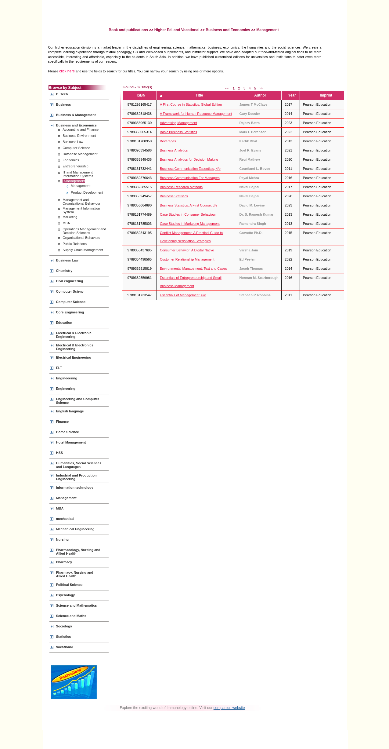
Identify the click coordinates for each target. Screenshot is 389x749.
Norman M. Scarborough (258, 278)
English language (70, 411)
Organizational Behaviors (81, 237)
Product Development (87, 192)
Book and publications (129, 30)
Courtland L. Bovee (254, 168)
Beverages (168, 141)
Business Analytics (174, 150)
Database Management (80, 154)
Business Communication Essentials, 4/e (190, 168)
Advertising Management (178, 123)
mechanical (65, 519)
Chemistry (64, 270)
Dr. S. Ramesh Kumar (256, 214)
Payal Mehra (249, 178)
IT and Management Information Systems (78, 174)
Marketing (70, 217)
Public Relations (75, 244)
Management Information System (81, 210)
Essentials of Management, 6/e (183, 295)
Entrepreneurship (75, 166)
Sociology (64, 626)
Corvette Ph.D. (250, 233)
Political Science (69, 584)
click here (67, 71)
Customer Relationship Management (187, 259)
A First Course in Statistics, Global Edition (191, 104)
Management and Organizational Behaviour (81, 201)
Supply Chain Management (83, 250)
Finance (62, 421)
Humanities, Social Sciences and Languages (79, 465)
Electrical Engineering (74, 357)
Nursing (62, 539)
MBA (66, 223)
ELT (59, 368)
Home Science (67, 432)
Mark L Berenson (252, 132)
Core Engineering (70, 312)
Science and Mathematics (76, 605)
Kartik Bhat (248, 141)
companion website (229, 708)
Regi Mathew (249, 159)
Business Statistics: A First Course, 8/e (188, 205)
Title (199, 95)
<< (227, 88)
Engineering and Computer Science (77, 400)
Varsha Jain (248, 250)
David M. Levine (252, 205)
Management (74, 181)
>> (262, 88)
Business (63, 104)
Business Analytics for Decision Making (189, 159)
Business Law (73, 142)
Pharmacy (64, 562)
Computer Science (76, 148)
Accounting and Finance (81, 129)
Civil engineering (69, 281)
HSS (59, 453)
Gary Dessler (249, 113)
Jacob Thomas (251, 268)
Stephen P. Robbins (254, 295)
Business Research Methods (181, 187)
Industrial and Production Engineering (76, 477)
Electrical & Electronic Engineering (74, 334)
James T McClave (253, 104)
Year (292, 95)
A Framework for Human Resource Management (196, 113)
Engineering (66, 388)
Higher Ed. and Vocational (177, 30)
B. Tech (62, 94)
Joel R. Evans (250, 150)
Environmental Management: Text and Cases (193, 268)
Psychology (65, 595)
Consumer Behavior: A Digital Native (187, 250)
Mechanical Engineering (75, 529)
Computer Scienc (70, 291)
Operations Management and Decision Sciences (84, 231)
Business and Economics (228, 30)
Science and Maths (71, 616)
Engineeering (66, 378)
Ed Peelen (247, 259)
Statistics (63, 636)
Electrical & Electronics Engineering (74, 347)
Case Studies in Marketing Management (190, 223)
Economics (71, 160)
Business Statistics (174, 196)
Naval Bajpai (249, 187)
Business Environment (79, 135)
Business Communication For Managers (190, 178)
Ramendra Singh (252, 223)
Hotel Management (71, 442)
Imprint (326, 95)
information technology (74, 487)
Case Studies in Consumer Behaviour (188, 214)
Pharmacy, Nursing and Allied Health (74, 574)
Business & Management (76, 115)
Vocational (64, 647)
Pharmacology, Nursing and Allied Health (78, 551)
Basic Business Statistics (178, 132)
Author (260, 95)
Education (64, 322)
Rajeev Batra (249, 123)
